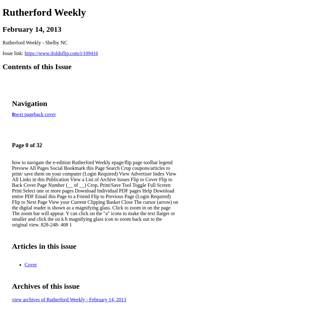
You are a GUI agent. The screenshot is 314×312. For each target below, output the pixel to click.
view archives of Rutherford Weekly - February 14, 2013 (69, 299)
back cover (45, 114)
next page (24, 114)
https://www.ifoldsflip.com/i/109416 (61, 53)
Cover (31, 264)
